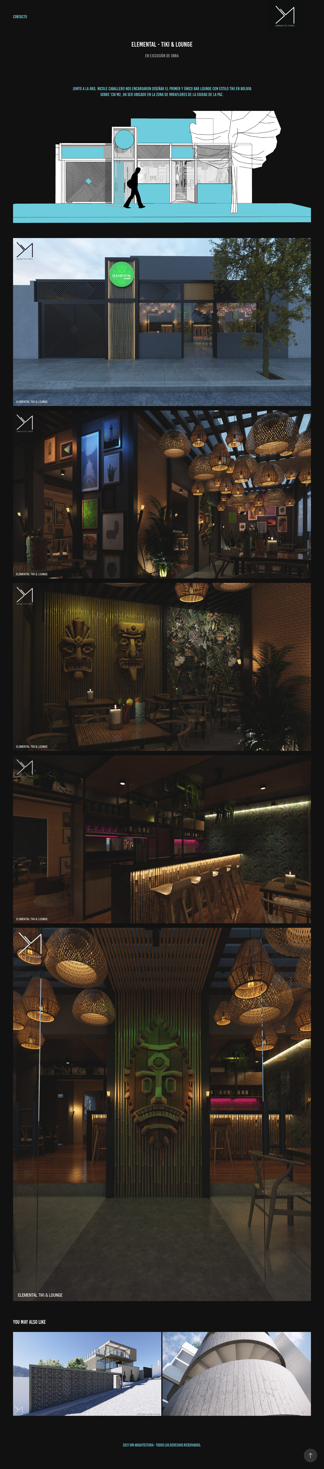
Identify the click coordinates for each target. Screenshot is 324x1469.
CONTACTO (20, 16)
